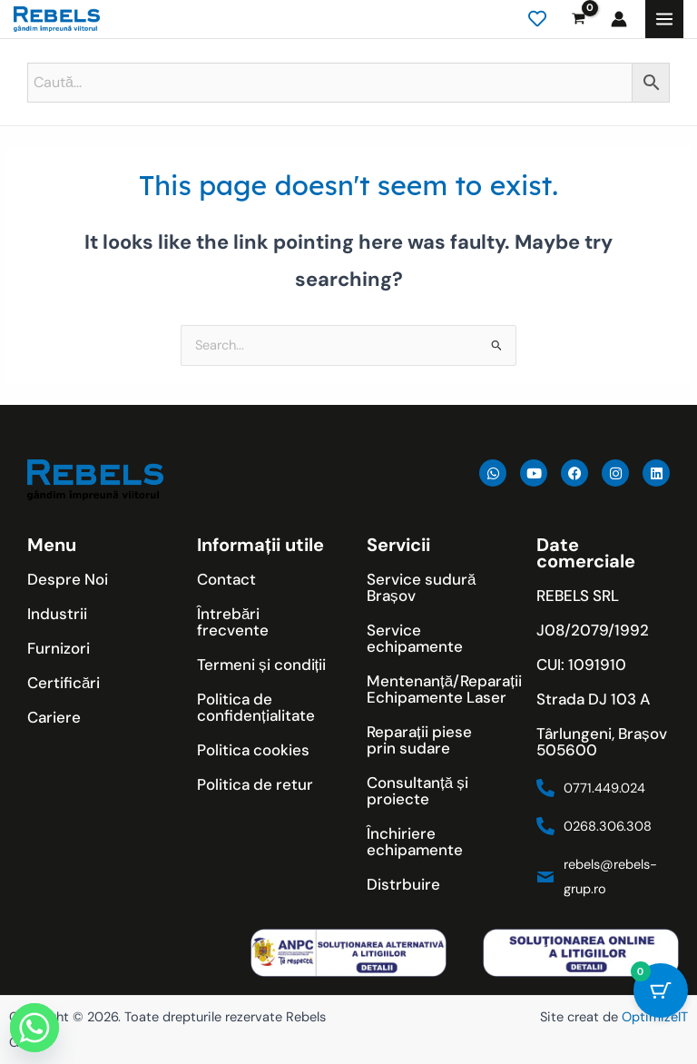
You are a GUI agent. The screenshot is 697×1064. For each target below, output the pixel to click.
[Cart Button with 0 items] (660, 990)
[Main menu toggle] (664, 19)
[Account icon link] (619, 19)
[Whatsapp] (34, 1027)
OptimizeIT (655, 1017)
